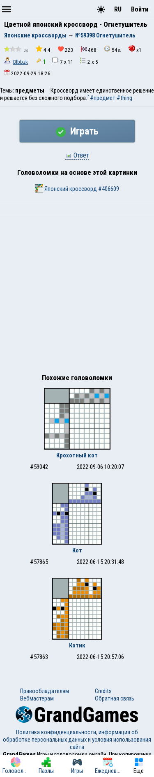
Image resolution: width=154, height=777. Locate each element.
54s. (112, 49)
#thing (124, 98)
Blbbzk (20, 62)
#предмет (102, 98)
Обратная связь (114, 698)
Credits (103, 691)
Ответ (77, 155)
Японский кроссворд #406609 (77, 188)
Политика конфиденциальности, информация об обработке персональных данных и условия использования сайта (77, 739)
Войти (139, 9)
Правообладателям (44, 691)
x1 (135, 49)
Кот (77, 550)
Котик (77, 645)
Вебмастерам (37, 698)
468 (89, 49)
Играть (77, 131)
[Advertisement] (77, 296)
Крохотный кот (77, 455)
